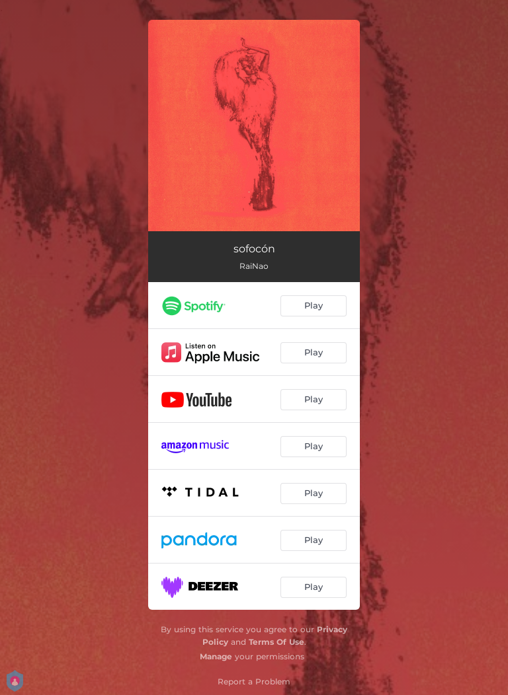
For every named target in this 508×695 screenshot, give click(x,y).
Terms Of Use (276, 642)
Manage (216, 656)
